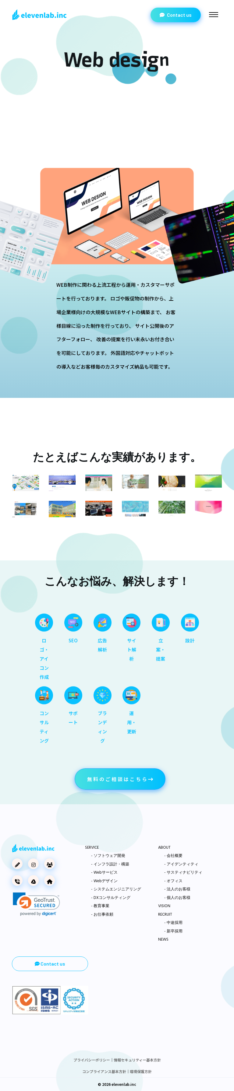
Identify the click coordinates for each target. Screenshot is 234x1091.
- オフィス (173, 881)
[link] (36, 904)
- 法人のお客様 (177, 889)
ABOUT (164, 848)
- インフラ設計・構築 (110, 864)
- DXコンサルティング (110, 898)
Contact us (176, 15)
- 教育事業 (100, 906)
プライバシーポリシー (91, 1059)
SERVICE (92, 848)
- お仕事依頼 (102, 915)
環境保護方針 (141, 1071)
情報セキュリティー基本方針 (137, 1059)
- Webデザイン (104, 881)
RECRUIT (165, 915)
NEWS (163, 940)
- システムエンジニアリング (116, 889)
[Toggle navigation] (213, 14)
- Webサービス (104, 873)
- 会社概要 (173, 856)
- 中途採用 (173, 923)
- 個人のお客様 (177, 898)
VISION (164, 906)
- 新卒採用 (173, 931)
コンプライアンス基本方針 (104, 1071)
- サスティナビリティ (183, 873)
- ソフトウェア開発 (108, 856)
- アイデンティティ (181, 864)
